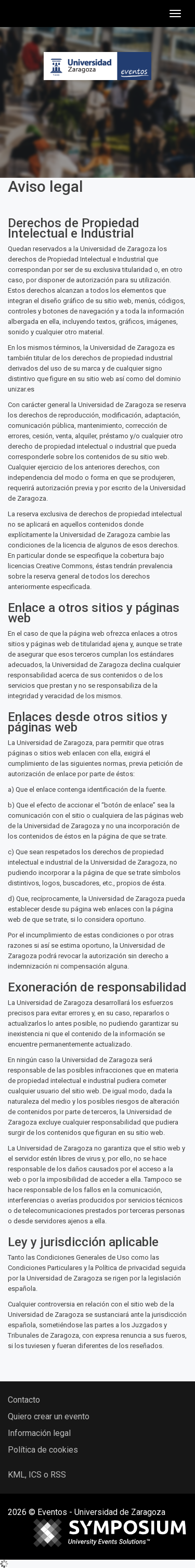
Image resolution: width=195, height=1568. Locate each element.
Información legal (39, 1433)
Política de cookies (43, 1450)
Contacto (24, 1400)
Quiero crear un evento (48, 1416)
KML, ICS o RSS (37, 1475)
